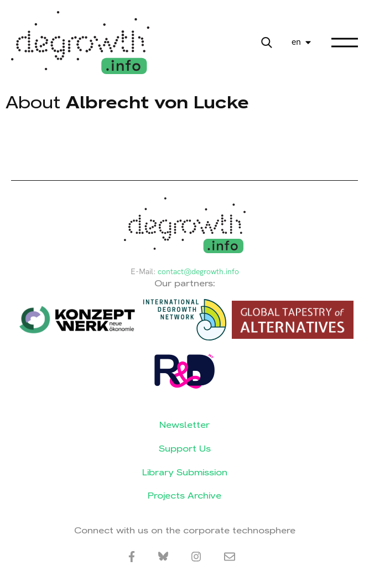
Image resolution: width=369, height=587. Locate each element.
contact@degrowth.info (198, 271)
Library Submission (184, 472)
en (296, 42)
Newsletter (184, 425)
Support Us (185, 448)
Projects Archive (184, 495)
